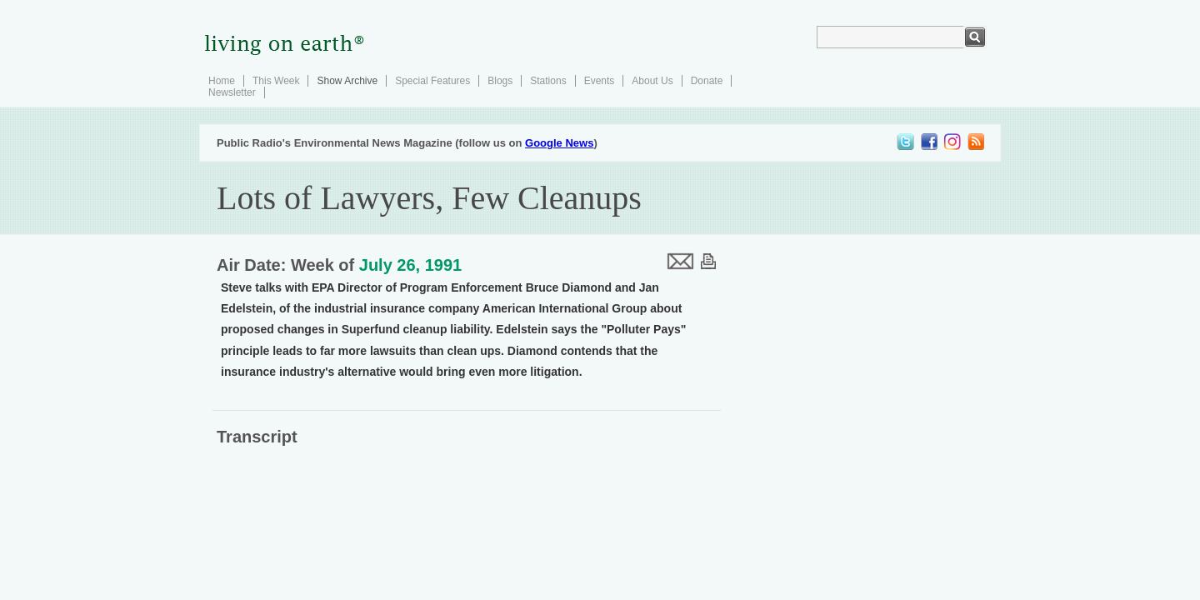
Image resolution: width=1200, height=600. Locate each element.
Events (599, 81)
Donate (707, 81)
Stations (548, 81)
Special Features (432, 81)
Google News (559, 143)
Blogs (500, 81)
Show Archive (347, 81)
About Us (652, 81)
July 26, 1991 (410, 265)
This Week (275, 81)
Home (221, 81)
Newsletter (232, 92)
